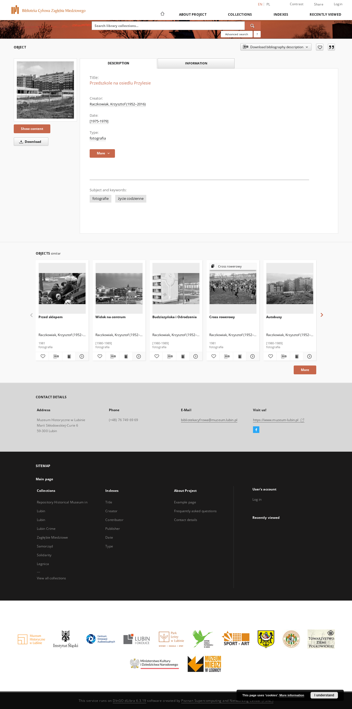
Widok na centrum (110, 317)
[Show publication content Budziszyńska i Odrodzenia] (182, 356)
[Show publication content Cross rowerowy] (239, 356)
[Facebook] (256, 429)
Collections (240, 14)
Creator (111, 511)
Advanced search (236, 34)
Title (108, 502)
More (305, 369)
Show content (32, 128)
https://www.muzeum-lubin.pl (278, 420)
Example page (185, 502)
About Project (193, 14)
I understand (324, 695)
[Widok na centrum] (119, 288)
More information (291, 695)
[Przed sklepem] (62, 288)
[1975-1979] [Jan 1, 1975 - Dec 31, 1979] (99, 121)
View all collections (51, 578)
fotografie (100, 198)
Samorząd (45, 546)
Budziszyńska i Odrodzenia (174, 317)
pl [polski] (268, 4)
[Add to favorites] (319, 47)
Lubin (41, 519)
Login (338, 4)
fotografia (98, 138)
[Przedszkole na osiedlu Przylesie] (45, 90)
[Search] (253, 25)
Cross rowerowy (222, 317)
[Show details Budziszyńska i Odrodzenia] (195, 356)
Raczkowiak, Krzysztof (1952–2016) (118, 104)
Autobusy (274, 317)
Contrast (297, 4)
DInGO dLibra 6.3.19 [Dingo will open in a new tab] (129, 700)
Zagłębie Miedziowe (52, 537)
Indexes (281, 14)
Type (109, 546)
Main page (44, 479)
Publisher (112, 528)
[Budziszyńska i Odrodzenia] (176, 288)
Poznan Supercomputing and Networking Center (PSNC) (227, 700)
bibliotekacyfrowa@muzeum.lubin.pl (209, 420)
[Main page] (162, 14)
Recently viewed (325, 14)
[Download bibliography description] (55, 356)
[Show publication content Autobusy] (296, 356)
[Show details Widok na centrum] (138, 356)
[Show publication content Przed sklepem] (68, 356)
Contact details (185, 519)
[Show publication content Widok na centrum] (125, 356)
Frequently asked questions (195, 511)
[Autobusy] (289, 288)
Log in (257, 499)
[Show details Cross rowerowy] (252, 356)
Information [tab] (196, 63)
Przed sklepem (50, 317)
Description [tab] (118, 63)
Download (29, 141)
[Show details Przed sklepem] (81, 356)
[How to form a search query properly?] (257, 34)
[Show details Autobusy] (308, 356)
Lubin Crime (46, 528)
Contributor (114, 519)
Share (318, 4)
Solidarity (44, 555)
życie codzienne (131, 198)
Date (109, 537)
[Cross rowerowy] (233, 288)
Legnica (43, 563)
